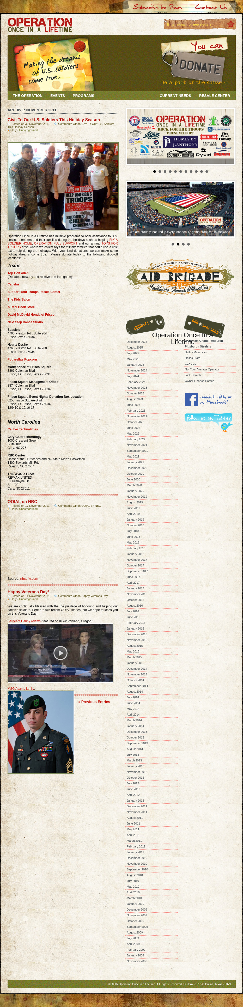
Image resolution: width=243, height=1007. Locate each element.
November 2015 (137, 640)
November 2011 (137, 812)
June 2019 (133, 508)
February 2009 (136, 949)
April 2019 (133, 513)
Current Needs (175, 96)
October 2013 (135, 737)
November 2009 (137, 915)
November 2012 (137, 771)
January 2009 (135, 955)
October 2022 (135, 422)
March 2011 (134, 840)
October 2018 (135, 525)
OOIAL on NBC (22, 501)
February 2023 (136, 410)
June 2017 (133, 576)
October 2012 (135, 777)
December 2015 (137, 634)
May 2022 (133, 433)
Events (57, 96)
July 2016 (133, 611)
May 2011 (133, 829)
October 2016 (135, 599)
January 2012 (135, 800)
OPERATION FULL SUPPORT (55, 243)
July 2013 (133, 754)
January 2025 (135, 364)
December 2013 (137, 731)
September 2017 (137, 571)
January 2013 (135, 766)
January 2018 (135, 554)
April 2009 (133, 943)
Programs (83, 96)
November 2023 (137, 387)
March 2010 (134, 898)
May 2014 (133, 708)
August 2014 (135, 691)
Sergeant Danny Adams (24, 621)
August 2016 (135, 605)
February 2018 (136, 548)
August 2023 (135, 399)
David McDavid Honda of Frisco (31, 314)
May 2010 (133, 886)
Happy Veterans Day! (28, 592)
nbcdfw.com (29, 579)
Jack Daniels (193, 375)
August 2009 (135, 932)
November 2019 (137, 496)
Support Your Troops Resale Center (34, 292)
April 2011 (133, 835)
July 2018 (133, 531)
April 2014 (133, 714)
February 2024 (136, 381)
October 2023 (135, 393)
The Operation (27, 96)
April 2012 (133, 794)
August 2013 (135, 748)
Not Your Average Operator (202, 369)
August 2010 (135, 875)
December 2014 (137, 668)
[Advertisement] (204, 510)
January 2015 (135, 662)
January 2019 (135, 519)
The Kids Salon (19, 299)
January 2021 (135, 462)
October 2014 (135, 680)
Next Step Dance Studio (25, 322)
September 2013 (137, 743)
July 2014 (133, 697)
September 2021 (137, 450)
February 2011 (136, 846)
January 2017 (135, 588)
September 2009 (137, 926)
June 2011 (133, 823)
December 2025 (137, 341)
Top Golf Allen (18, 273)
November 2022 (137, 416)
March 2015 (134, 657)
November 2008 (137, 961)
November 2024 (137, 370)
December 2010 (137, 857)
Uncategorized (28, 130)
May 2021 (133, 456)
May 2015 (133, 651)
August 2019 (135, 502)
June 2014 (133, 703)
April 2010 (133, 892)
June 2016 (133, 617)
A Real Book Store (21, 307)
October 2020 (135, 473)
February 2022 (136, 439)
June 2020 (133, 479)
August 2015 (135, 645)
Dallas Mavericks (195, 352)
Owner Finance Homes (199, 380)
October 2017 (135, 565)
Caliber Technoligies (23, 429)
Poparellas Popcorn (22, 359)
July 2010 (133, 880)
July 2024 (133, 376)
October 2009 (135, 921)
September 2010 (137, 869)
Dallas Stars (192, 357)
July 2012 (133, 783)
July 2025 (133, 353)
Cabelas (14, 284)
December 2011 (137, 806)
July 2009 (133, 938)
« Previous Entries (94, 702)
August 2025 (135, 347)
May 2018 (133, 542)
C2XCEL (190, 363)
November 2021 (137, 445)
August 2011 (135, 817)
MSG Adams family (21, 689)
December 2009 (137, 909)
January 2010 (135, 903)
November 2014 (137, 674)
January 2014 (135, 726)
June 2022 (133, 427)
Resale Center (214, 96)
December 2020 (137, 467)
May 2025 (133, 359)
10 (201, 171)
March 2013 (134, 760)
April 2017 (133, 582)
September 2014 (137, 685)
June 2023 (133, 404)
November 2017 (137, 559)
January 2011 (135, 852)
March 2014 (134, 720)
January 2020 (135, 490)
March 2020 (134, 485)
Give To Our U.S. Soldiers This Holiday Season (54, 120)
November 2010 (137, 863)
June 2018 (133, 536)
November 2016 (137, 594)
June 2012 (133, 789)
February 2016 (136, 622)
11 (206, 171)
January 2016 (135, 628)
